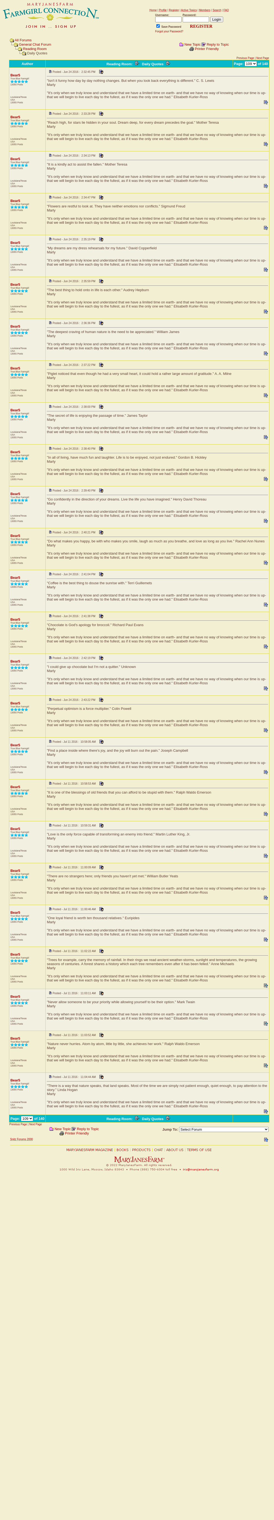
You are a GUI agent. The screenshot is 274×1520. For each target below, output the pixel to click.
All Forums (23, 40)
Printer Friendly (207, 49)
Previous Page (245, 58)
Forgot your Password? (169, 31)
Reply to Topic (218, 44)
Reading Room (35, 49)
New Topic (193, 44)
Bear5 (15, 75)
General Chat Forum (35, 44)
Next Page (262, 58)
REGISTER (201, 26)
